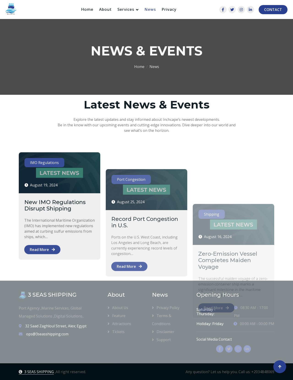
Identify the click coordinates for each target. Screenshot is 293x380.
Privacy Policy (165, 307)
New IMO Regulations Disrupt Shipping (55, 220)
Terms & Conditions (161, 319)
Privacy (169, 9)
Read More (42, 264)
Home (87, 9)
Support (161, 339)
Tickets (116, 331)
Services (125, 9)
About (105, 9)
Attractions (119, 323)
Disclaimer (163, 331)
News (150, 9)
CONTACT (273, 9)
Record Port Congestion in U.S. (144, 253)
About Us (118, 307)
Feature (116, 315)
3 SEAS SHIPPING (36, 371)
